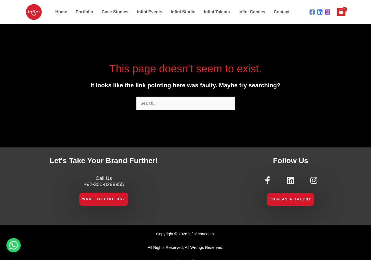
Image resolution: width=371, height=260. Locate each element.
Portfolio (84, 12)
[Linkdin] (320, 12)
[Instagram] (327, 12)
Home (61, 12)
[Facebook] (312, 12)
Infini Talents (217, 12)
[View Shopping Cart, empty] (341, 12)
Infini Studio (183, 12)
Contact (282, 12)
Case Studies (115, 12)
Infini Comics (251, 12)
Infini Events (149, 12)
